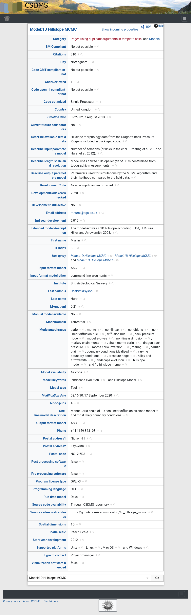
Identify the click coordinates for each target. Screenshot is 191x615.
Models (154, 39)
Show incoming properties (120, 29)
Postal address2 (54, 446)
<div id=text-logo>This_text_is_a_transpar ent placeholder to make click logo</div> (6, 7)
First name (58, 240)
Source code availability (49, 504)
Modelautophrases (52, 330)
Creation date (57, 117)
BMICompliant (56, 47)
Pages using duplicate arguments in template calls (106, 39)
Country (60, 109)
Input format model (52, 268)
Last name (58, 299)
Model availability (53, 372)
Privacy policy (11, 601)
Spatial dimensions (52, 524)
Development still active (49, 205)
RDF (148, 26)
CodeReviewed (55, 82)
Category (59, 39)
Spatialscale (57, 532)
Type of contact (55, 555)
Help (159, 26)
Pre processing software (48, 474)
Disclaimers (51, 601)
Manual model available (49, 314)
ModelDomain (56, 322)
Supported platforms (51, 547)
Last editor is (57, 291)
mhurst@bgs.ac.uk (84, 213)
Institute (60, 283)
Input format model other (48, 275)
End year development (50, 220)
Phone (61, 431)
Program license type (51, 481)
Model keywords (54, 380)
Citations (59, 54)
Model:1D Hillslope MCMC (53, 29)
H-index (60, 248)
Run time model (55, 497)
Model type (58, 388)
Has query (59, 256)
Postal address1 (54, 438)
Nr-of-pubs (58, 403)
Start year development (49, 540)
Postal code (57, 454)
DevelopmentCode (53, 185)
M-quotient (58, 306)
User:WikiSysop (81, 291)
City (63, 62)
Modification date (54, 395)
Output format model (51, 423)
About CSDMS (31, 601)
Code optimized (55, 102)
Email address (56, 213)
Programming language (49, 489)
